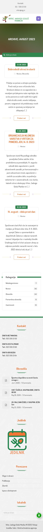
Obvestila (25, 74)
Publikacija (6, 481)
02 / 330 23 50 (20, 7)
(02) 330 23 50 (11, 338)
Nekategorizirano (12, 283)
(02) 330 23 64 (11, 355)
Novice (19, 74)
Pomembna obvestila (13, 299)
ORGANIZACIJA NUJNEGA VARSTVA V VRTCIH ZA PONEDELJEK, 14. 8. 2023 (21, 139)
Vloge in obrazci (8, 476)
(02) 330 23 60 (11, 347)
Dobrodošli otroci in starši (21, 69)
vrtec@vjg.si (20, 10)
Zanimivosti (10, 305)
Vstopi (35, 525)
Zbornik (5, 486)
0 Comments (26, 383)
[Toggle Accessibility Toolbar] (39, 515)
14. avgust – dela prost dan (21, 211)
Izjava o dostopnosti (9, 491)
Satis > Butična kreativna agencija (25, 528)
